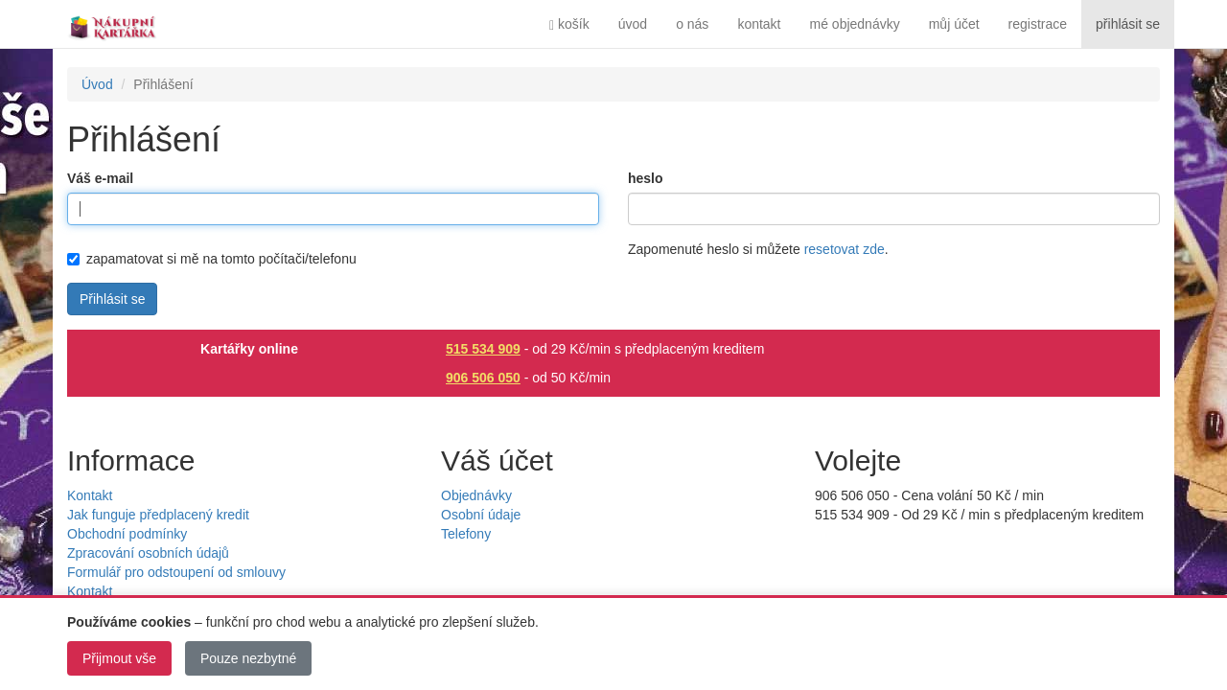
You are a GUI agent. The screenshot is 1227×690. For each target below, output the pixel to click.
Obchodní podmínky (127, 533)
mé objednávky (855, 24)
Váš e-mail (100, 178)
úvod (632, 24)
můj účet (954, 24)
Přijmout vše (119, 658)
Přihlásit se (112, 299)
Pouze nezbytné (248, 658)
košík (569, 24)
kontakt (758, 24)
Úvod (97, 84)
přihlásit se (1128, 24)
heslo (645, 178)
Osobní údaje (481, 514)
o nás (692, 24)
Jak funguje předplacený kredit (158, 514)
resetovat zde (844, 249)
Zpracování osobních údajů (148, 553)
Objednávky (476, 495)
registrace (1037, 24)
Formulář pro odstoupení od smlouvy (176, 572)
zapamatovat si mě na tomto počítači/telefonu (212, 258)
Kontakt (89, 495)
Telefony (466, 533)
